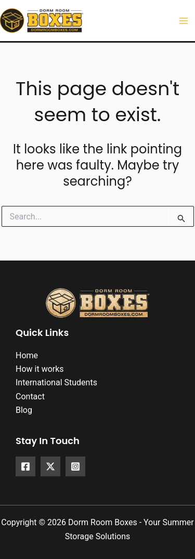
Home (27, 355)
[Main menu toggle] (183, 20)
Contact (30, 396)
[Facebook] (25, 466)
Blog (24, 410)
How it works (40, 369)
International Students (56, 382)
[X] (50, 466)
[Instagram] (75, 466)
